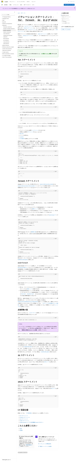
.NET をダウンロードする (69, 4)
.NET (22, 13)
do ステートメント (65, 18)
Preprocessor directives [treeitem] (6, 50)
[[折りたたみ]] (14, 12)
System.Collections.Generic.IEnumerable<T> (27, 185)
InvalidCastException (28, 346)
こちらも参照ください (66, 23)
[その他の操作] (57, 13)
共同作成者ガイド (26, 445)
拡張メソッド (35, 208)
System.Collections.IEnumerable (46, 184)
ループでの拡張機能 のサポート (31, 422)
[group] (38, 158)
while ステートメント (66, 20)
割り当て (22, 133)
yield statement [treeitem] (6, 43)
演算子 (22, 138)
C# (24, 13)
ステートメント (29, 26)
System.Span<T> (52, 215)
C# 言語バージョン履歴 (46, 53)
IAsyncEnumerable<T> (22, 267)
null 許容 (36, 328)
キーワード (32, 312)
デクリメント (30, 131)
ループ (46, 361)
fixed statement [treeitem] (6, 38)
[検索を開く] (69, 2)
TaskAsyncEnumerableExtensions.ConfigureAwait (28, 301)
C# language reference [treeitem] (6, 16)
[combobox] (8, 15)
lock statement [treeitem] (6, 40)
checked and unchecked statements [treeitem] (7, 36)
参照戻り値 (33, 231)
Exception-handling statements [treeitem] (9, 28)
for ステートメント (65, 15)
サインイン (72, 1)
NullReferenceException (23, 259)
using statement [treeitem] (6, 41)
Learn (19, 13)
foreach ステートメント (66, 16)
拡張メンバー (30, 288)
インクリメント (35, 130)
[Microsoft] (2, 1)
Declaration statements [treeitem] (7, 26)
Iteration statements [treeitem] (7, 30)
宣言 (21, 428)
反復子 (21, 430)
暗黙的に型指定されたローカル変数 (29, 330)
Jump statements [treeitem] (6, 33)
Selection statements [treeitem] (7, 32)
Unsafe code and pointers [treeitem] (7, 48)
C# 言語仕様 (28, 413)
